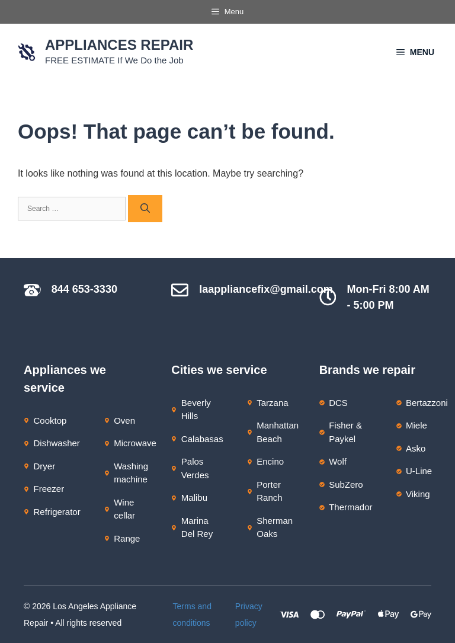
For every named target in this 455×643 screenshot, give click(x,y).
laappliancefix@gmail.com (266, 289)
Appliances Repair (119, 45)
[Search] (145, 208)
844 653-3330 (84, 289)
